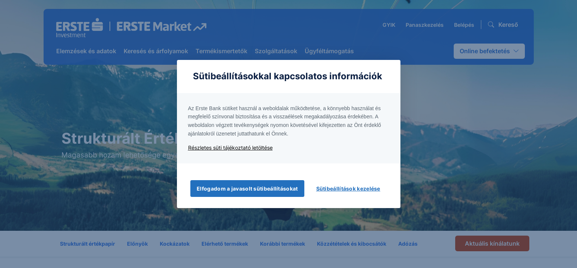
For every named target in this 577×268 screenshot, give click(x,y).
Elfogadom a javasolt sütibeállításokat (247, 188)
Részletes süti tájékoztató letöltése (230, 147)
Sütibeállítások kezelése (348, 188)
